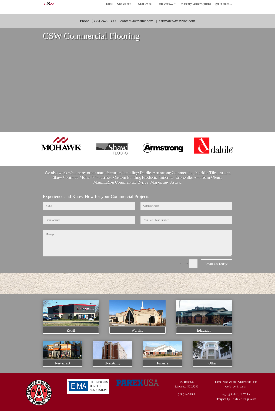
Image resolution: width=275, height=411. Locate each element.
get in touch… (223, 4)
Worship (137, 330)
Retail (71, 330)
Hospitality (112, 363)
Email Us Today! (216, 264)
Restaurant (62, 363)
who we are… (125, 4)
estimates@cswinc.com (177, 21)
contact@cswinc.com (136, 21)
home (109, 4)
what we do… (146, 4)
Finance (162, 363)
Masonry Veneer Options (196, 4)
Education (204, 330)
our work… (166, 4)
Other (212, 363)
